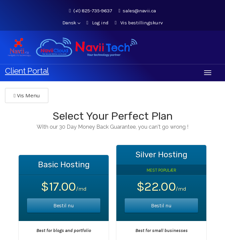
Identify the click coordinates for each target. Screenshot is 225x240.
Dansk (71, 23)
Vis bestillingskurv (139, 23)
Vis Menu (27, 95)
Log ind (97, 23)
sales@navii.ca (137, 11)
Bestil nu (63, 205)
